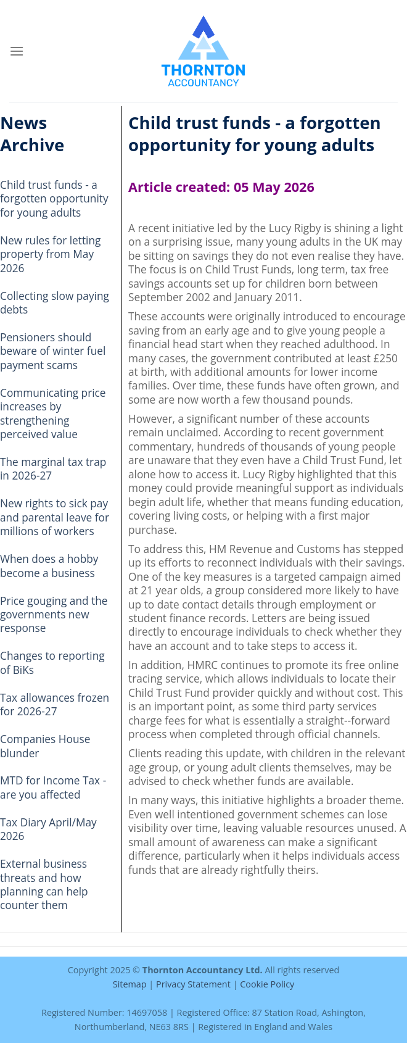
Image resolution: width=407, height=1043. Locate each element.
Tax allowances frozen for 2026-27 (54, 704)
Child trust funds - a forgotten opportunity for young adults (54, 199)
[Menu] (16, 51)
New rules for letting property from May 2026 (50, 254)
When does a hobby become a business (49, 566)
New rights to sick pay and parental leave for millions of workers (54, 517)
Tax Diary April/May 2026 (48, 829)
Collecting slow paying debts (54, 303)
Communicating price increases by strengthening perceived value (53, 413)
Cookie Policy (267, 984)
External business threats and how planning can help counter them (44, 884)
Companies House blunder (45, 746)
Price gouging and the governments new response (53, 615)
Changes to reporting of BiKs (52, 662)
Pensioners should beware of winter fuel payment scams (52, 351)
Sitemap (130, 984)
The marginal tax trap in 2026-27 (53, 469)
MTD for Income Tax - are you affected (53, 787)
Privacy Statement (193, 984)
